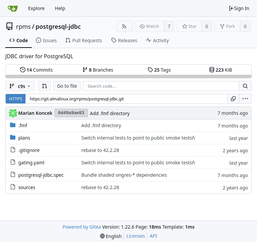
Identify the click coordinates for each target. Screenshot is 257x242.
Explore (36, 8)
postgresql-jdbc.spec (41, 175)
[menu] (245, 99)
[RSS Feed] (124, 26)
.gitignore (29, 150)
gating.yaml (31, 162)
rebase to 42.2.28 (100, 150)
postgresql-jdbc (58, 26)
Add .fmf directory (110, 113)
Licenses (135, 236)
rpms (23, 26)
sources (26, 187)
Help (60, 8)
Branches (97, 70)
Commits (36, 70)
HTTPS (15, 99)
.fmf (22, 125)
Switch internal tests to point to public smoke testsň (138, 138)
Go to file (67, 86)
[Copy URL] (233, 99)
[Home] (12, 8)
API (153, 236)
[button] (44, 86)
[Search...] (245, 86)
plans (24, 138)
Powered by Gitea (82, 227)
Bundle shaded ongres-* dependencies (124, 175)
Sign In (239, 8)
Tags (159, 70)
